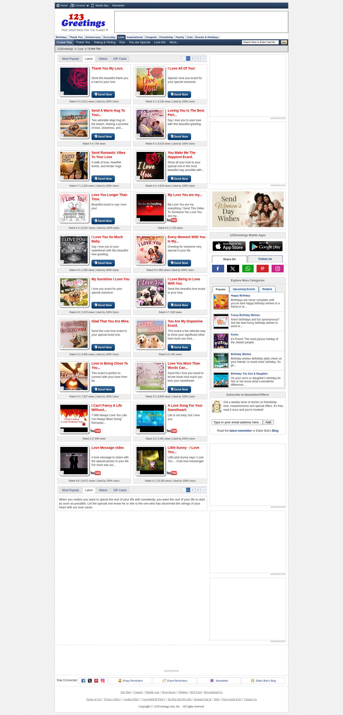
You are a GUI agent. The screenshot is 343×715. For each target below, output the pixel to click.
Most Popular (70, 58)
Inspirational (135, 37)
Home (64, 5)
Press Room (169, 692)
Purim (234, 334)
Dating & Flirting (105, 42)
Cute (190, 37)
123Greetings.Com (226, 439)
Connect (80, 5)
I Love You (64, 42)
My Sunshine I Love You (110, 279)
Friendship (166, 37)
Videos (103, 58)
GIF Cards (119, 58)
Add (268, 422)
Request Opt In (203, 699)
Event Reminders (174, 680)
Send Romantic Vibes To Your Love (108, 155)
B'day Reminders (130, 680)
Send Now (103, 94)
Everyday (109, 37)
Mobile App (102, 5)
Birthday (61, 37)
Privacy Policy (112, 699)
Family (180, 37)
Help (216, 699)
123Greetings (65, 48)
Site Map (126, 692)
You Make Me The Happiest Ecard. (181, 155)
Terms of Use (93, 699)
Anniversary (93, 37)
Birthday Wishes (241, 354)
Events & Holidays (207, 37)
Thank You (76, 37)
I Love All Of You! (181, 68)
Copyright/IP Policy (153, 699)
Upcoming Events (244, 289)
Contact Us (250, 699)
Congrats (151, 37)
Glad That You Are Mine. (110, 321)
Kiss (122, 42)
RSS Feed (196, 692)
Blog (275, 430)
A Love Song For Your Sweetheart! (185, 408)
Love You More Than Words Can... (184, 365)
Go (284, 42)
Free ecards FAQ (231, 699)
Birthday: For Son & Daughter (249, 373)
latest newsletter (240, 430)
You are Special (139, 42)
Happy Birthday (240, 295)
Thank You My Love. (107, 68)
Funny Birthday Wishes (245, 315)
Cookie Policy (131, 699)
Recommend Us (213, 692)
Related (267, 289)
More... (174, 42)
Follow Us (265, 259)
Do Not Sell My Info (180, 699)
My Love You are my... (185, 195)
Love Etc (160, 42)
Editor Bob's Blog (263, 680)
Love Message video (107, 448)
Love (121, 37)
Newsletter (118, 5)
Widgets (183, 692)
